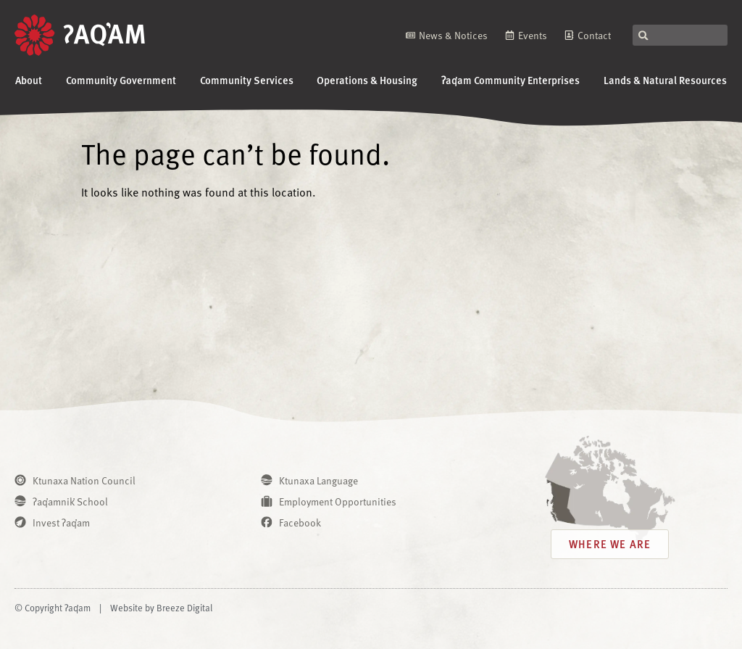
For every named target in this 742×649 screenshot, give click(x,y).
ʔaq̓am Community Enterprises (510, 80)
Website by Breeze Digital (161, 607)
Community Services (246, 80)
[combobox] (680, 35)
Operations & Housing (367, 80)
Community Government (121, 80)
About (28, 80)
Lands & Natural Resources (665, 80)
